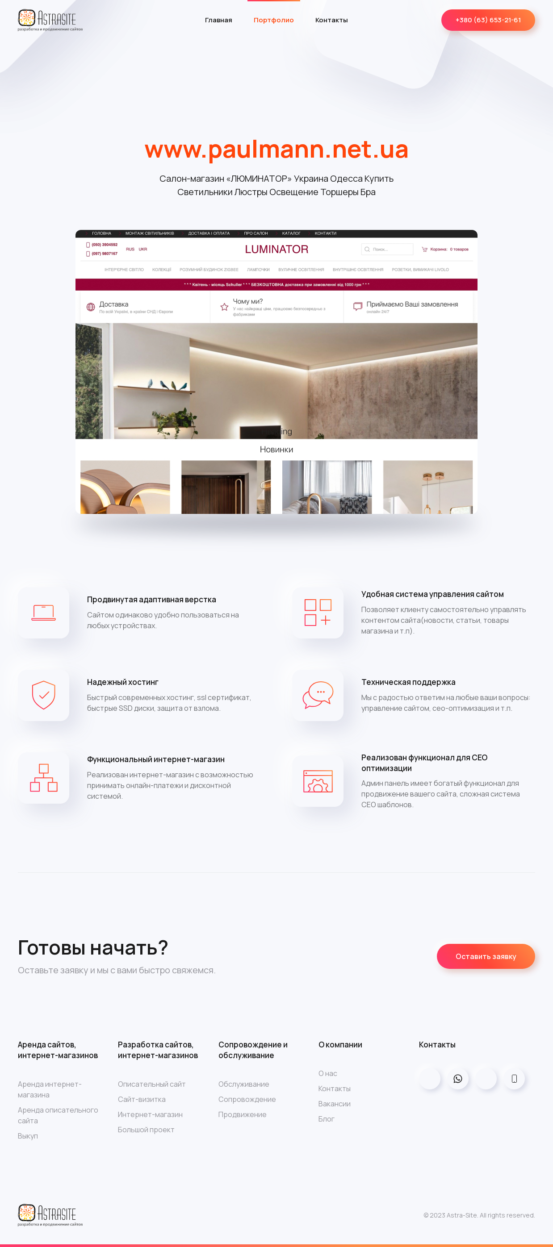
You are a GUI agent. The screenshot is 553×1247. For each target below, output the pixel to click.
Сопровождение (247, 1099)
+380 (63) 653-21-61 (488, 20)
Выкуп (28, 1136)
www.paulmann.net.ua (276, 148)
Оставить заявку (486, 956)
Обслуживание (243, 1084)
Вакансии (334, 1104)
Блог (326, 1119)
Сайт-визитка (142, 1099)
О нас (327, 1073)
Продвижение (242, 1114)
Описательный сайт (152, 1084)
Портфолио (274, 20)
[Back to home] (50, 20)
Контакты (331, 20)
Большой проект (146, 1129)
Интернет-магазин (150, 1114)
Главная (218, 20)
